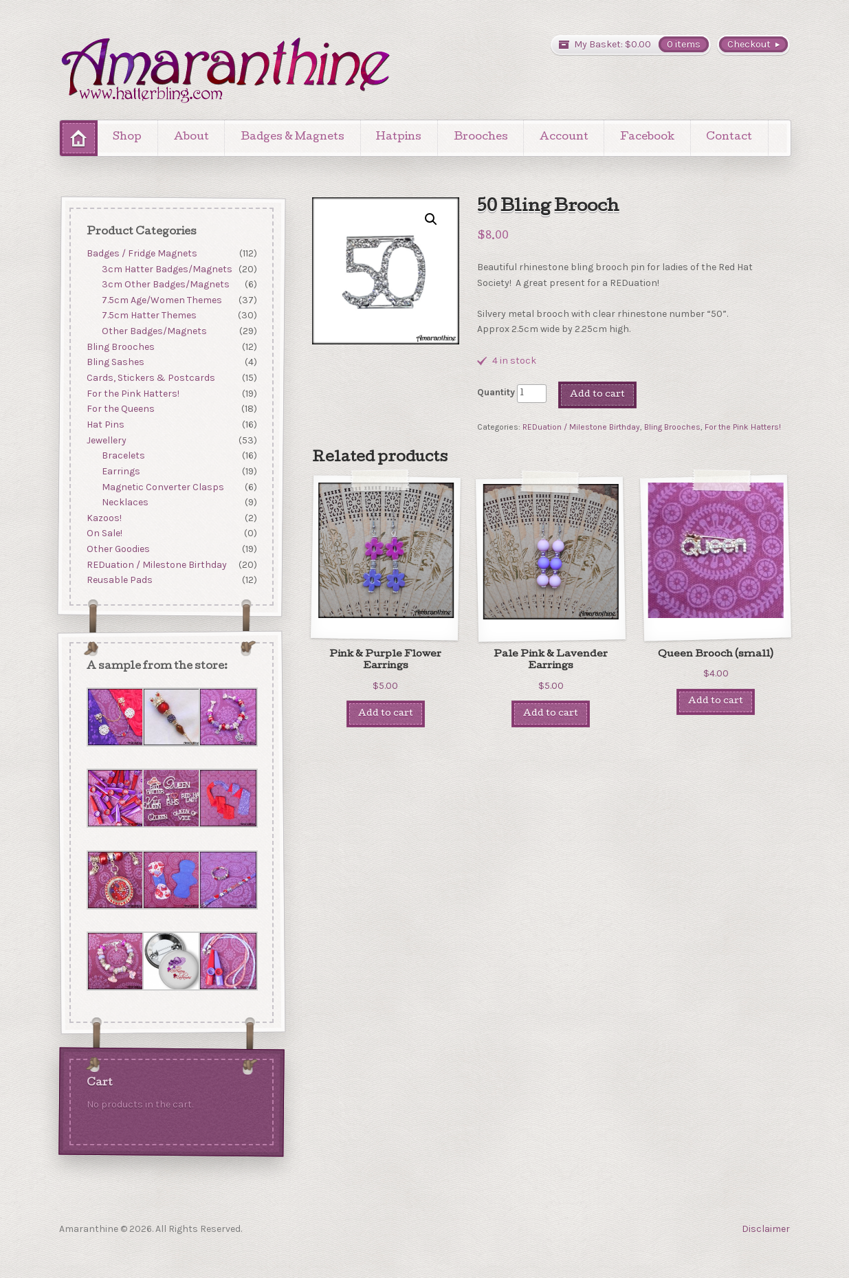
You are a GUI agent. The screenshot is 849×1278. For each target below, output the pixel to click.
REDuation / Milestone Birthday (581, 427)
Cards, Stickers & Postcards (150, 378)
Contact (729, 137)
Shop (127, 137)
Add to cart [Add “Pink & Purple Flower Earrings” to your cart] (385, 713)
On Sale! (104, 534)
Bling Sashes (115, 362)
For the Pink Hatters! (743, 427)
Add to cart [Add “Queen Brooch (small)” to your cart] (715, 701)
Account (564, 137)
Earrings (121, 471)
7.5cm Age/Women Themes (162, 300)
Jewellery (106, 440)
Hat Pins (105, 424)
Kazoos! (103, 518)
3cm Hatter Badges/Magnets (167, 269)
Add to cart (597, 394)
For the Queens (120, 409)
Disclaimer (766, 1229)
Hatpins (398, 137)
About (191, 137)
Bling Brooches (672, 427)
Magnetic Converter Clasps (163, 487)
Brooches (481, 137)
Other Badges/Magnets (154, 331)
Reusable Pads (119, 580)
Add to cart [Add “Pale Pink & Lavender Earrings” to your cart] (550, 713)
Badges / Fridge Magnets (141, 253)
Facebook (647, 137)
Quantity (496, 392)
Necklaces (125, 502)
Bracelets (123, 455)
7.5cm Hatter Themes (149, 316)
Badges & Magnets (292, 137)
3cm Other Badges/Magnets (166, 284)
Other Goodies (117, 549)
